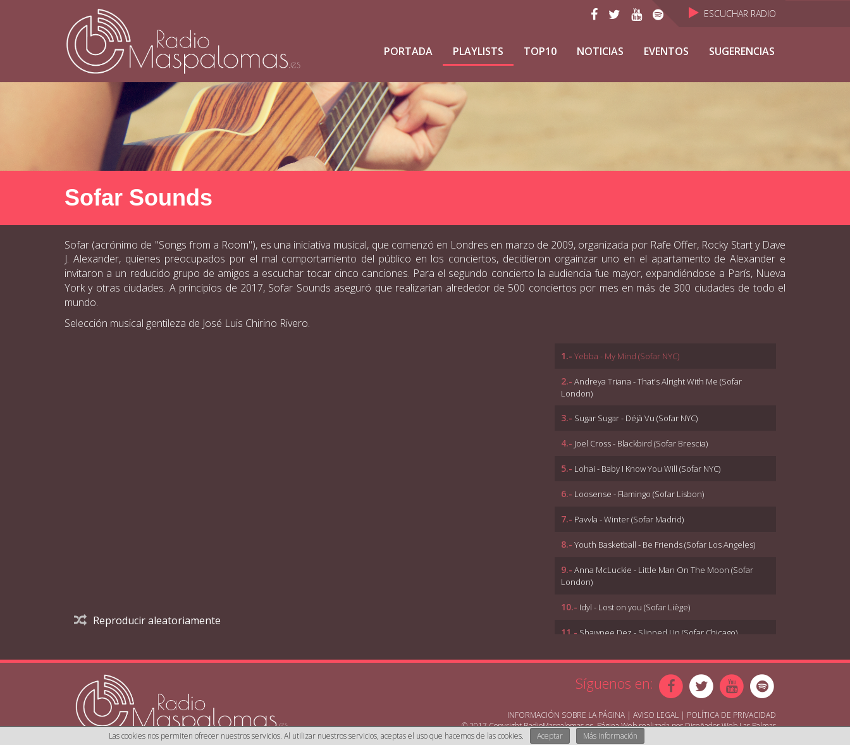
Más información (610, 735)
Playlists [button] (478, 51)
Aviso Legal (656, 715)
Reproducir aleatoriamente (147, 620)
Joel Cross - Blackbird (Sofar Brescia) (641, 443)
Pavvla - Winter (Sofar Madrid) (629, 519)
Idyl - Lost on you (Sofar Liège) (634, 607)
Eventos (666, 51)
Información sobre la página (566, 715)
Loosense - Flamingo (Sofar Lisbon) (639, 494)
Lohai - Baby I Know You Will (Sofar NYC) (647, 468)
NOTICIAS (600, 51)
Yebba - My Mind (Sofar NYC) (626, 356)
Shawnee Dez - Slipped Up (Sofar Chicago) (658, 632)
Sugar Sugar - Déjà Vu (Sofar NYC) (636, 418)
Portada (408, 51)
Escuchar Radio (732, 14)
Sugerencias (742, 51)
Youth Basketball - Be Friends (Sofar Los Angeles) (664, 544)
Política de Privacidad (731, 715)
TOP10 (540, 51)
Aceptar (550, 735)
